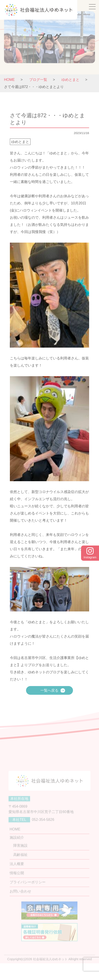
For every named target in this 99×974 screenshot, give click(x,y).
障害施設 (20, 852)
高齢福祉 (20, 861)
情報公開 (17, 880)
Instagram (90, 553)
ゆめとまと (20, 142)
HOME (9, 80)
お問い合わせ (20, 898)
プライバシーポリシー (28, 889)
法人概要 (17, 871)
